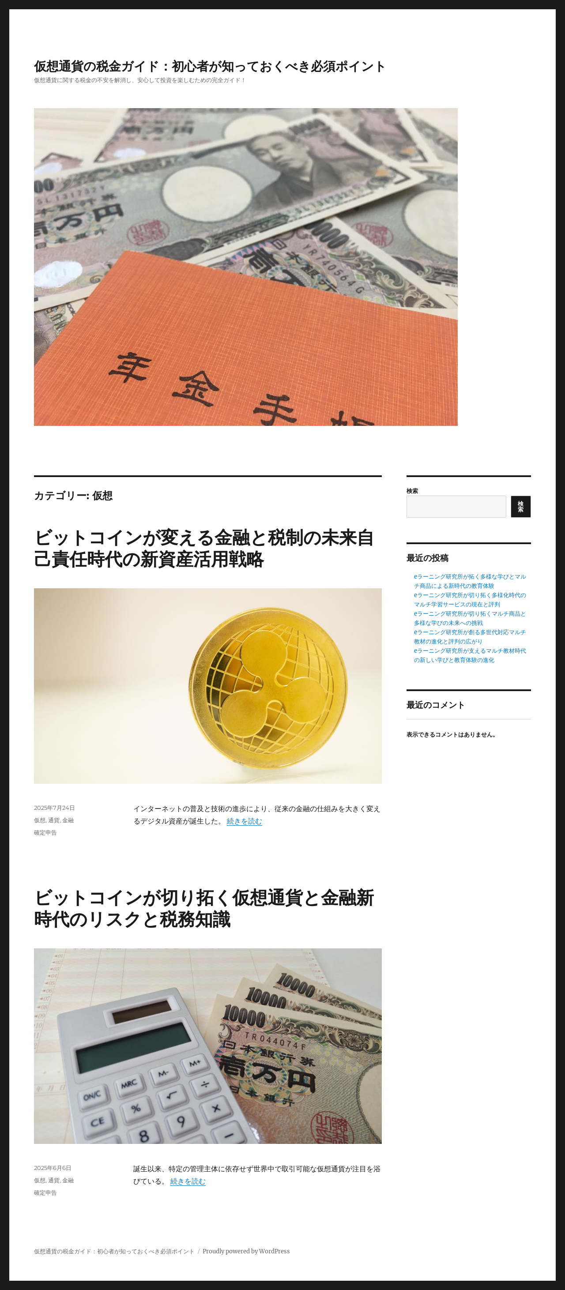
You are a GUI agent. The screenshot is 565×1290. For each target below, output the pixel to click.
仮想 (39, 820)
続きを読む (244, 820)
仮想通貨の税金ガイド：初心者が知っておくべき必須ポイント (210, 66)
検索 (412, 491)
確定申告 (45, 832)
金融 (68, 820)
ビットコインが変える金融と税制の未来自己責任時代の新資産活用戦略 (204, 548)
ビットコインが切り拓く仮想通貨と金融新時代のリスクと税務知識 (204, 908)
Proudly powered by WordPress (246, 1251)
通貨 (54, 820)
